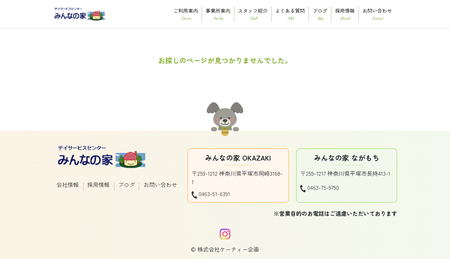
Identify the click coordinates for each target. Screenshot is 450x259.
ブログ (126, 184)
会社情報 (67, 184)
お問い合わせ (160, 184)
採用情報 (98, 184)
